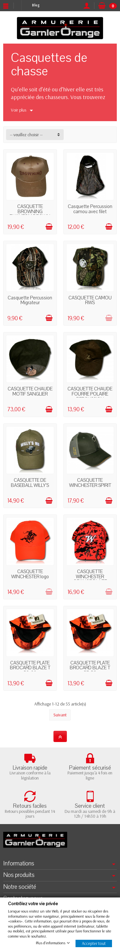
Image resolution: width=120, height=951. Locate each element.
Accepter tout (94, 943)
